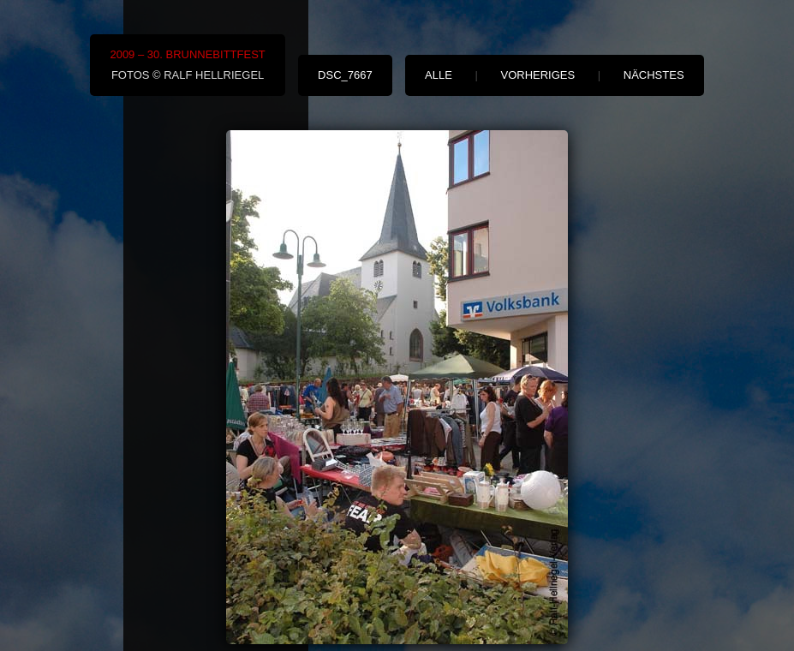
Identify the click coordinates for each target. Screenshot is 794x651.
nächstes (654, 75)
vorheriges (537, 75)
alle (438, 75)
